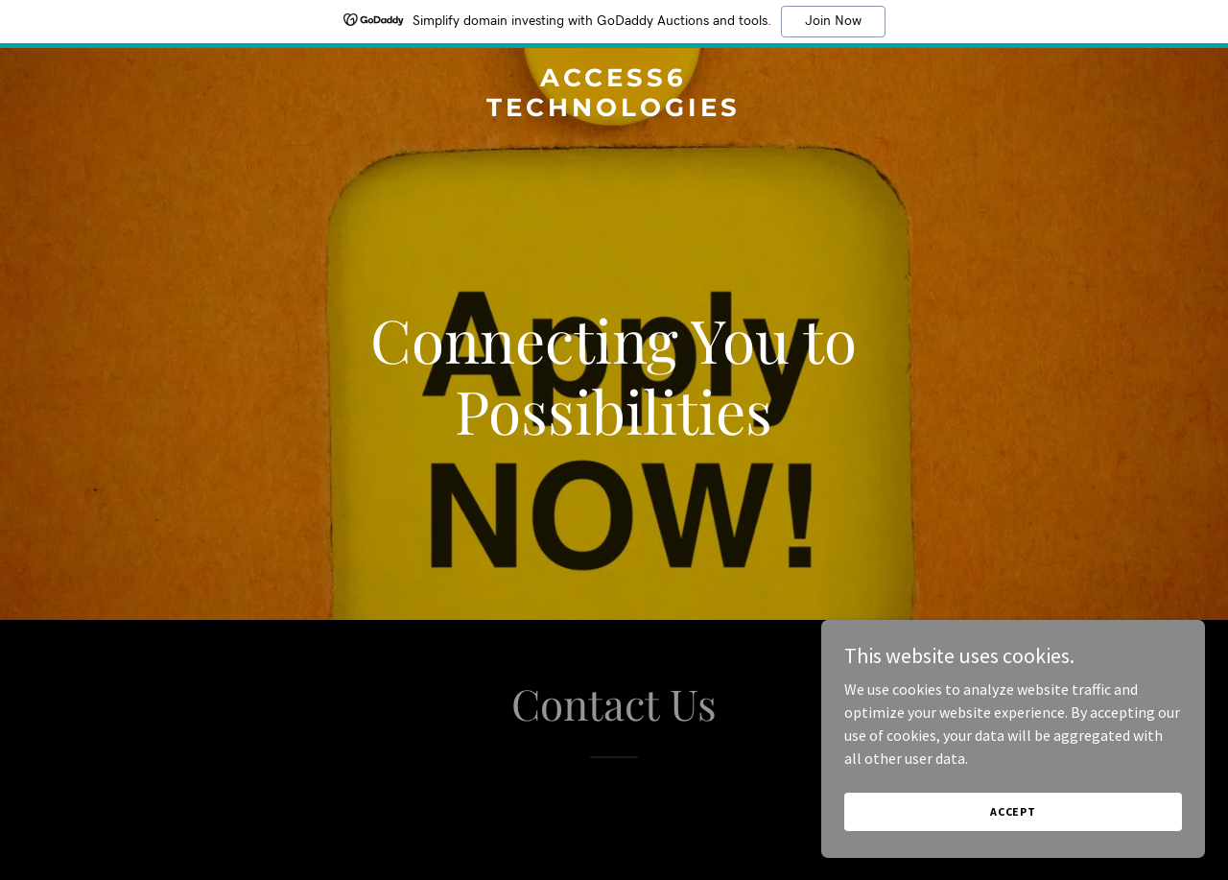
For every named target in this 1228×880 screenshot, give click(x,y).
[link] (614, 110)
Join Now (833, 21)
